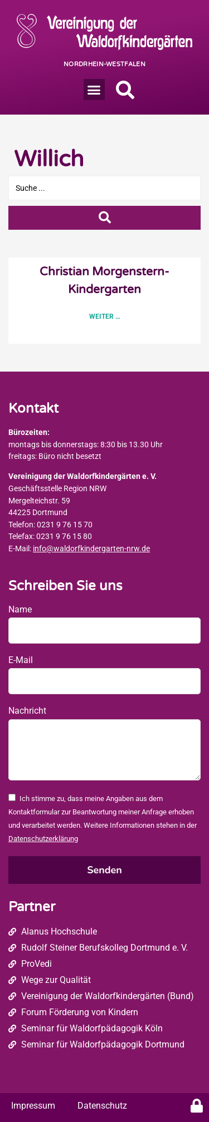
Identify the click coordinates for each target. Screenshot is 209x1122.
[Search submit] (104, 218)
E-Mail (20, 660)
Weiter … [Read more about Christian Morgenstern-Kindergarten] (104, 316)
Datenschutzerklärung (43, 838)
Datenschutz (102, 1105)
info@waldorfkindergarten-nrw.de (91, 548)
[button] (94, 89)
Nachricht (27, 710)
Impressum (33, 1105)
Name (20, 609)
